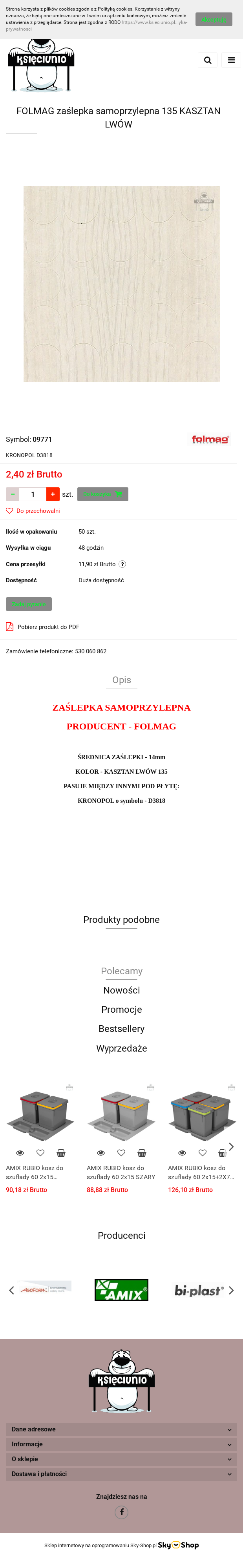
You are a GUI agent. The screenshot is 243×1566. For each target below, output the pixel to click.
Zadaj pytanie (29, 604)
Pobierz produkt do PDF (42, 626)
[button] (121, 1429)
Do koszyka (102, 494)
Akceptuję (214, 19)
